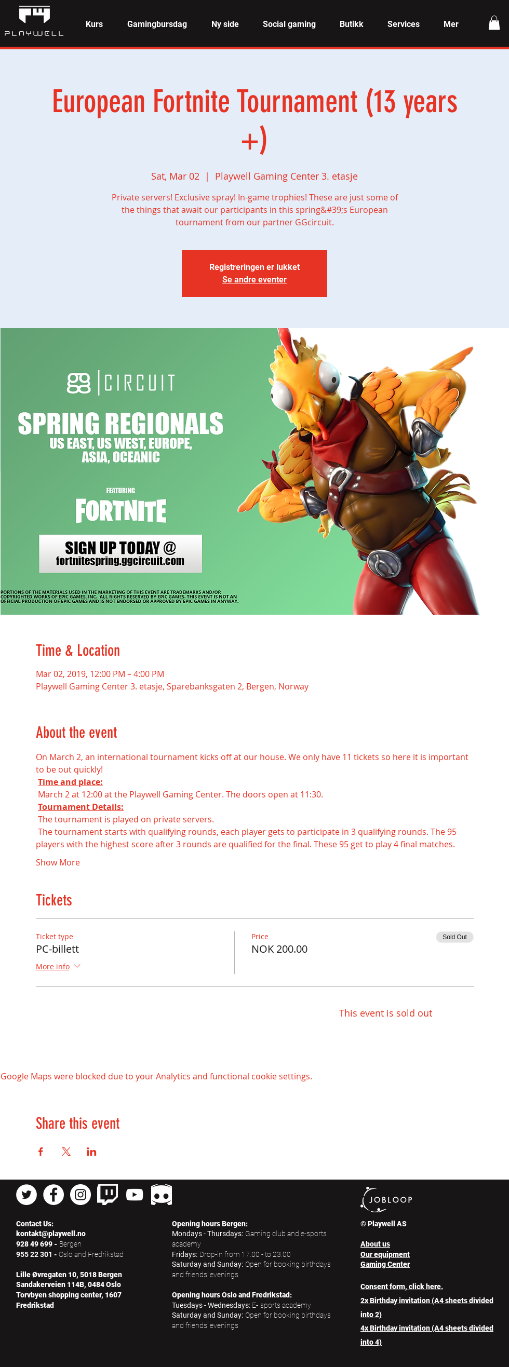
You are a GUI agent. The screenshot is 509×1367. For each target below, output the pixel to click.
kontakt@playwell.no (51, 1233)
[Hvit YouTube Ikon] (134, 1194)
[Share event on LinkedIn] (92, 1151)
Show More (58, 862)
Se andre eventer (254, 280)
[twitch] (107, 1194)
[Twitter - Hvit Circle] (26, 1194)
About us (375, 1244)
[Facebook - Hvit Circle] (53, 1194)
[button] (94, 24)
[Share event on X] (66, 1151)
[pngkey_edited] (161, 1194)
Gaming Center (385, 1264)
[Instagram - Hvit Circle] (80, 1194)
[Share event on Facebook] (41, 1151)
